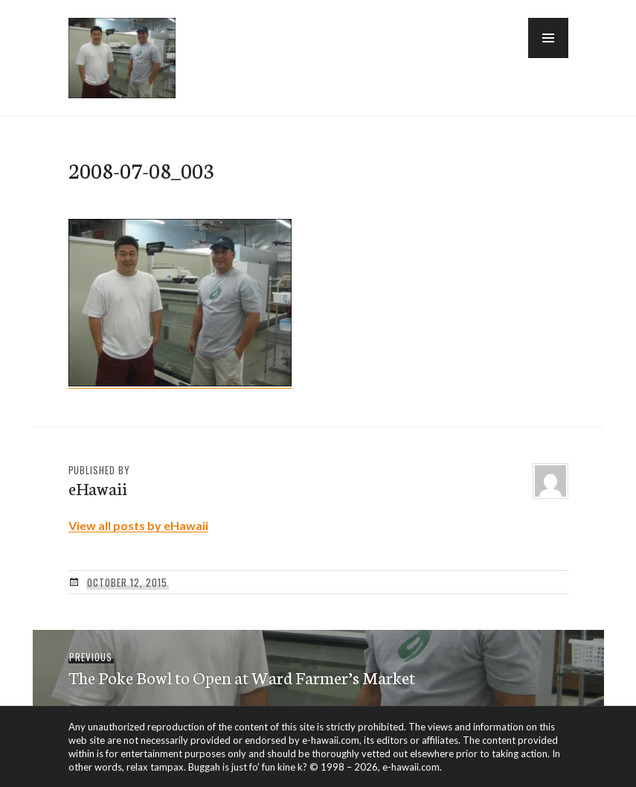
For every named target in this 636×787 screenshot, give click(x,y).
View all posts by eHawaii (138, 525)
